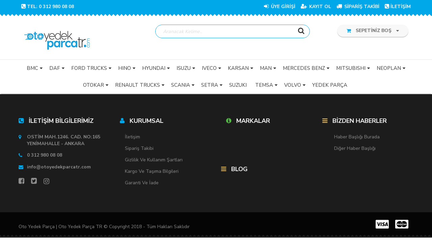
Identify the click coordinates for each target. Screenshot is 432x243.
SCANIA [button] (180, 85)
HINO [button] (124, 68)
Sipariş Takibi (139, 148)
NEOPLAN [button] (389, 68)
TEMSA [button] (264, 85)
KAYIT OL (316, 6)
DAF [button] (54, 68)
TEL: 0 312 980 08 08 (47, 6)
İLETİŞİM (398, 6)
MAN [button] (266, 68)
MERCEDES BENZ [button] (304, 68)
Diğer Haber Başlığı (355, 148)
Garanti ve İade (142, 183)
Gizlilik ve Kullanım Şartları (154, 160)
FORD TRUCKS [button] (89, 68)
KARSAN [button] (238, 68)
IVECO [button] (209, 68)
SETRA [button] (209, 85)
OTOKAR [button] (93, 85)
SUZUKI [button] (238, 85)
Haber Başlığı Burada (357, 137)
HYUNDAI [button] (153, 68)
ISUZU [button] (184, 68)
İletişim (132, 137)
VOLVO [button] (292, 85)
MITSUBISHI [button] (351, 68)
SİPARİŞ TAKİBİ (357, 6)
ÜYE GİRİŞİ (279, 6)
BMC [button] (32, 68)
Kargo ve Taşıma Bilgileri (152, 171)
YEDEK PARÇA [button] (329, 85)
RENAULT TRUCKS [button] (137, 85)
